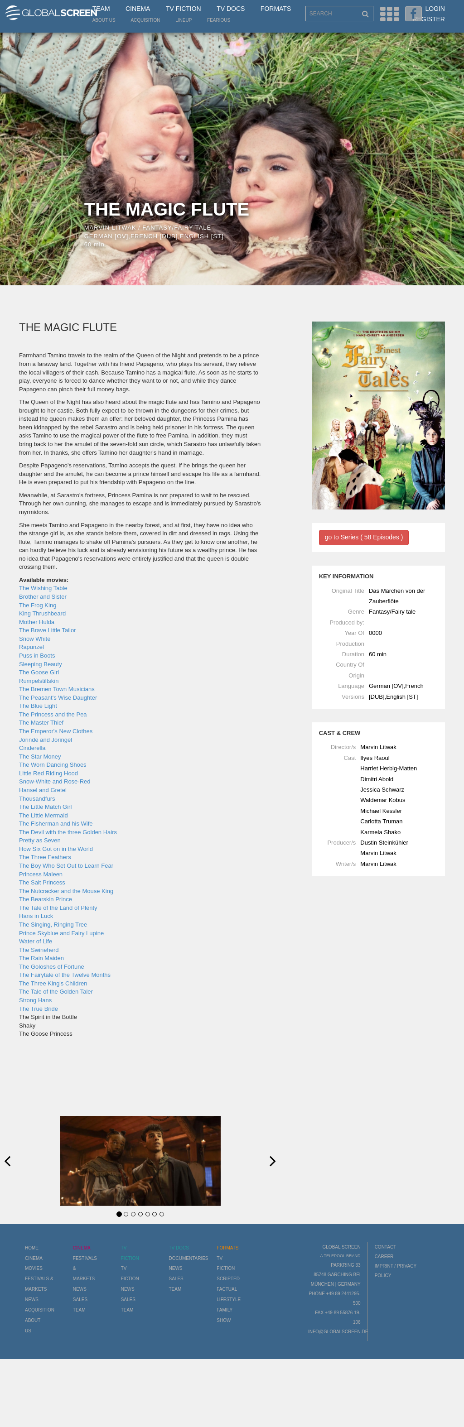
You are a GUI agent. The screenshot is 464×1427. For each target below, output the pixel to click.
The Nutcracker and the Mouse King (66, 891)
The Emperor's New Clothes (55, 731)
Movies (34, 1268)
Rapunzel (31, 647)
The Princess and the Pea (53, 714)
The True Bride (38, 1008)
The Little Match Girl (45, 806)
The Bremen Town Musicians (57, 689)
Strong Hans (35, 1000)
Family (224, 1309)
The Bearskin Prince (45, 899)
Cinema (138, 8)
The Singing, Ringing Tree (53, 924)
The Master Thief (41, 722)
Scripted (228, 1278)
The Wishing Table (43, 588)
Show (224, 1320)
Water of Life (35, 941)
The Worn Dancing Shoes (53, 764)
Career (384, 1256)
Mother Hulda (36, 622)
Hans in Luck (36, 916)
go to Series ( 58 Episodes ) (364, 537)
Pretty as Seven (40, 840)
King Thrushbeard (42, 613)
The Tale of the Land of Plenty (58, 907)
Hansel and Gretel (43, 790)
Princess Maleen (41, 874)
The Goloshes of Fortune (51, 966)
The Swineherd (38, 950)
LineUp (183, 20)
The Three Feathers (45, 857)
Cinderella (32, 748)
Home (32, 1247)
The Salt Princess (42, 882)
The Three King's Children (53, 983)
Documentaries (188, 1258)
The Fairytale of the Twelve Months (65, 974)
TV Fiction (183, 8)
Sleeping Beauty (40, 664)
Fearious (218, 20)
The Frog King (37, 605)
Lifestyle (229, 1299)
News (32, 1299)
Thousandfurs (37, 798)
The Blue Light (38, 705)
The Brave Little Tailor (47, 630)
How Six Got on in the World (56, 849)
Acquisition (145, 20)
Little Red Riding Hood (48, 773)
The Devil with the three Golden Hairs (68, 832)
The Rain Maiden (41, 958)
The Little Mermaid (43, 815)
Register (428, 19)
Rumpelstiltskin (38, 680)
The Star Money (40, 756)
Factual (227, 1289)
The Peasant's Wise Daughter (58, 697)
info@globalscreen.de (338, 1331)
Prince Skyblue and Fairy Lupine (61, 933)
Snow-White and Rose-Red (55, 781)
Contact (385, 1246)
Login (435, 8)
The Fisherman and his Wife (56, 823)
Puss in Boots (37, 655)
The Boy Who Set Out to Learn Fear (66, 865)
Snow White (34, 638)
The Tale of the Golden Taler (56, 991)
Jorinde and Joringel (45, 739)
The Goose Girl (39, 672)
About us (104, 20)
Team (101, 8)
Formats (276, 8)
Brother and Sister (43, 596)
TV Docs (231, 8)
